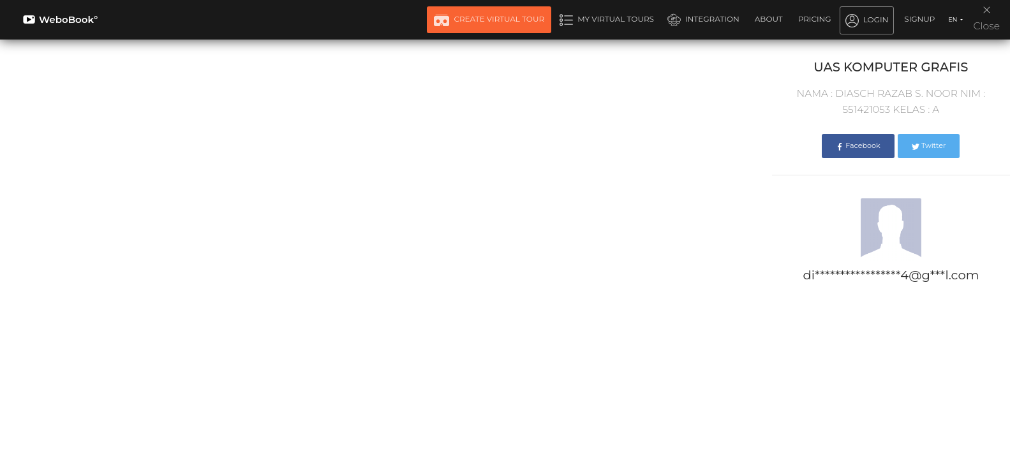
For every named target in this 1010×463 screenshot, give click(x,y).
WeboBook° (60, 19)
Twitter (929, 145)
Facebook (858, 145)
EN (953, 19)
